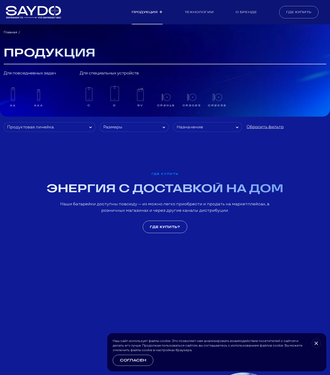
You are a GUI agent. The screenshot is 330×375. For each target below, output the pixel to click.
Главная (10, 32)
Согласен (133, 360)
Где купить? (165, 227)
